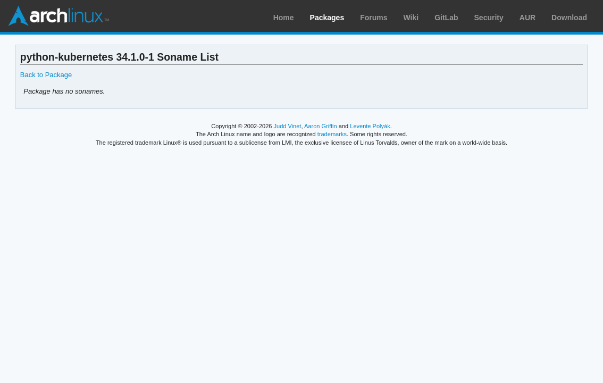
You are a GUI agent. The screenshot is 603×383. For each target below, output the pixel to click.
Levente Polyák (370, 126)
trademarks (332, 134)
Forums (373, 17)
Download (569, 17)
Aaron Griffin (320, 126)
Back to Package (46, 75)
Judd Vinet (288, 126)
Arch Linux (58, 16)
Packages (327, 17)
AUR (527, 17)
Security (489, 17)
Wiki (411, 17)
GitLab (446, 17)
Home (283, 17)
